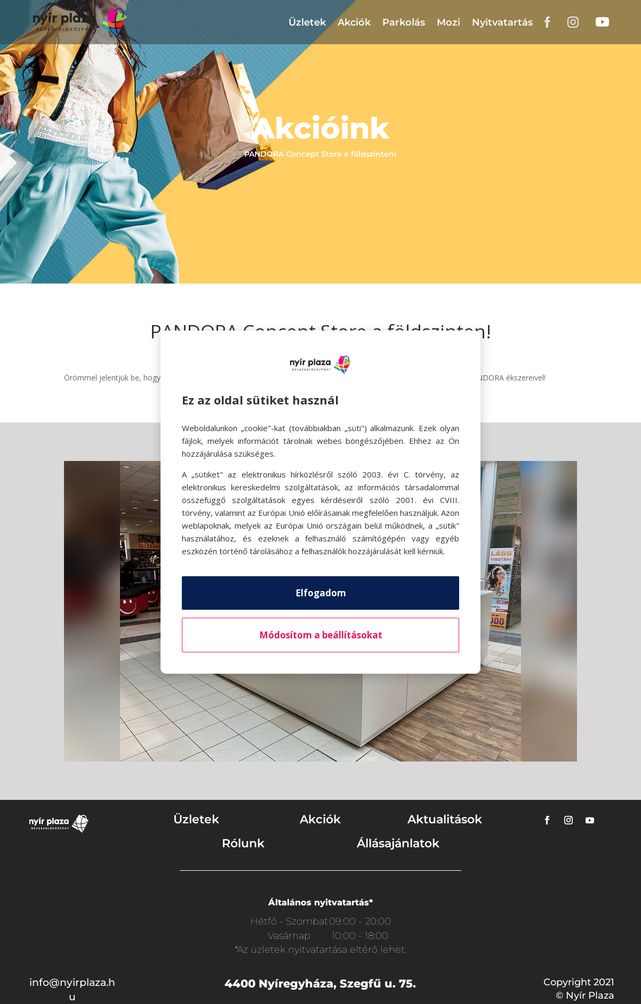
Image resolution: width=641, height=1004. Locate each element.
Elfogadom (320, 593)
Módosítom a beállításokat (320, 635)
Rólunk (243, 843)
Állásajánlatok (398, 843)
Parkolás (403, 22)
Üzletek (307, 22)
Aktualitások (444, 819)
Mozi (448, 22)
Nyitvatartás (502, 22)
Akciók (354, 22)
